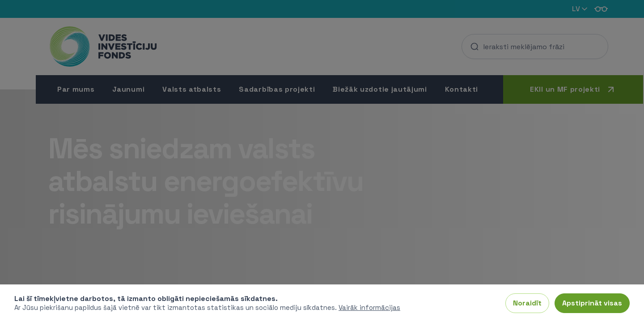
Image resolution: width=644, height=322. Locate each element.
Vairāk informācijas (369, 307)
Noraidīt (527, 303)
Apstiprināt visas (592, 303)
